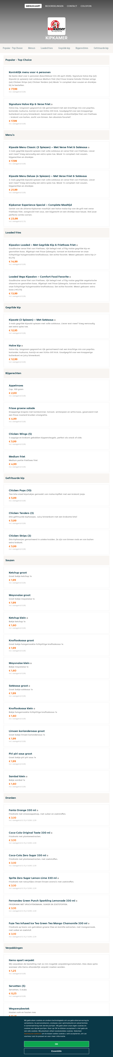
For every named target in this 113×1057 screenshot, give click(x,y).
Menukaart (33, 6)
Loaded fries (47, 48)
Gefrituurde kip (101, 48)
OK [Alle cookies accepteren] (56, 1044)
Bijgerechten (82, 48)
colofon (86, 6)
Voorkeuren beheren (32, 1033)
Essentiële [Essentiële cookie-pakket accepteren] (56, 1051)
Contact (72, 6)
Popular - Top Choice (13, 48)
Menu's (31, 48)
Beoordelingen (54, 6)
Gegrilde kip (64, 48)
